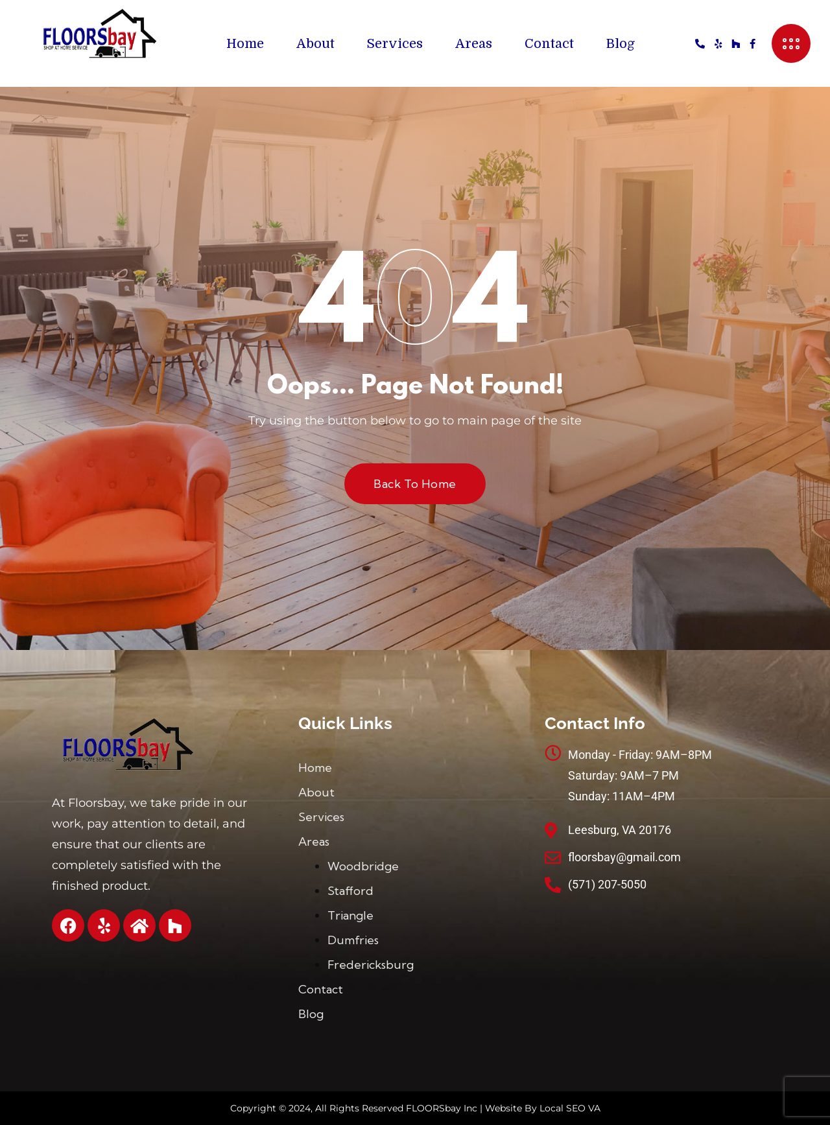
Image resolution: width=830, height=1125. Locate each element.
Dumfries (353, 940)
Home (245, 43)
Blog (620, 43)
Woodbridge (363, 866)
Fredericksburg (370, 964)
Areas (473, 43)
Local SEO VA (570, 1108)
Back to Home (415, 483)
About (315, 43)
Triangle (350, 915)
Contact (549, 43)
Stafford (350, 890)
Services (395, 43)
